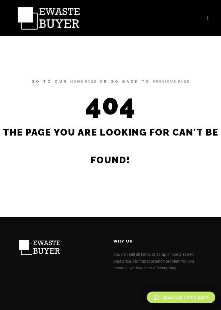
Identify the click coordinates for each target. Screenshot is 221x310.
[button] (208, 18)
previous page (171, 82)
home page (83, 82)
